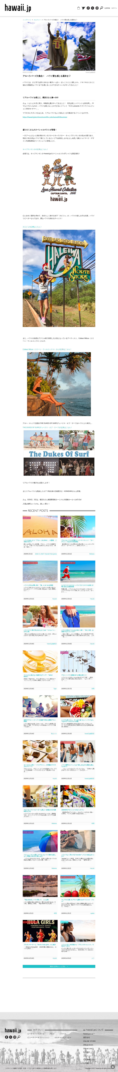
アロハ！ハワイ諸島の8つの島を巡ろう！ (74, 675)
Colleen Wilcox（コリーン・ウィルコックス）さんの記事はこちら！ (47, 349)
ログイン (114, 8)
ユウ (92, 958)
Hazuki (54, 599)
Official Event (88, 1045)
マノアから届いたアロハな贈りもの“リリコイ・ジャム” (77, 900)
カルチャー (37, 20)
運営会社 (86, 1037)
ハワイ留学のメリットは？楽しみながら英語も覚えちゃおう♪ (77, 765)
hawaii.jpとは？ (89, 1034)
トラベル (62, 1034)
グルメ (51, 1034)
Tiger (55, 688)
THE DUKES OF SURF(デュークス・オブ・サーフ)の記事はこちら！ (47, 427)
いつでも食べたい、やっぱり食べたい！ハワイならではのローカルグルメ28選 (77, 720)
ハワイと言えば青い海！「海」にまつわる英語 (38, 585)
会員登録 (107, 8)
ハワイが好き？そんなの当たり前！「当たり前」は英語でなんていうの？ (77, 630)
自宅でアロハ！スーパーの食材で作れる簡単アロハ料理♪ (40, 720)
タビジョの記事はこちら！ (32, 227)
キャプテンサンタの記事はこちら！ (35, 149)
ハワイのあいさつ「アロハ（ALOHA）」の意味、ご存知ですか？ (40, 540)
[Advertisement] (56, 994)
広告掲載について (90, 1060)
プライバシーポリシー (91, 1056)
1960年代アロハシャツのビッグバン (72, 810)
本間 (92, 688)
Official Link (87, 1049)
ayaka (92, 913)
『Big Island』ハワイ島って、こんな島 (36, 899)
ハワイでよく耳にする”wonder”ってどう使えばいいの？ (77, 855)
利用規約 (86, 1052)
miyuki (55, 778)
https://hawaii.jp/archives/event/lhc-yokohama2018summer (45, 117)
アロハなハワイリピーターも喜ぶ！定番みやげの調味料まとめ (40, 810)
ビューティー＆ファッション (38, 1037)
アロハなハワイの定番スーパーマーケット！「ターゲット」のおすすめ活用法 (77, 540)
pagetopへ (113, 1067)
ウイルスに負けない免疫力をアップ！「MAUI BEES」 (38, 675)
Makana (91, 554)
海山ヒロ (54, 733)
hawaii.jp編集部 (52, 644)
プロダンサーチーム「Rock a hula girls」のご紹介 (40, 944)
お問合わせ (87, 1063)
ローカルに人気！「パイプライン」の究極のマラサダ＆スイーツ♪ (40, 765)
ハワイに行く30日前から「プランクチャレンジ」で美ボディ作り (77, 945)
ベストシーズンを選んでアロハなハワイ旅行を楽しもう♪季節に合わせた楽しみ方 (40, 855)
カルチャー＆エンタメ (62, 1037)
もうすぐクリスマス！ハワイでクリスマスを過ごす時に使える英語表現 (77, 585)
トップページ (27, 20)
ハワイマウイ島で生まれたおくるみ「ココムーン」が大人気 (40, 630)
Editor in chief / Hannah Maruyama (46, 554)
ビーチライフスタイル (35, 1034)
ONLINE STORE (89, 1041)
